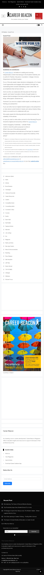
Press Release (8, 256)
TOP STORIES (8, 269)
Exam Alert (8, 219)
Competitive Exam (9, 203)
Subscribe (38, 16)
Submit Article (20, 1)
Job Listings (8, 233)
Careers (7, 199)
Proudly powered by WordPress (29, 569)
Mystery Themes (24, 571)
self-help (7, 262)
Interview (7, 229)
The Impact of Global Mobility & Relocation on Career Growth (19, 520)
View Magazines (12, 1)
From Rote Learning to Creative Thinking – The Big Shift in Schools (20, 516)
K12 (6, 236)
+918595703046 (15, 562)
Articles (7, 183)
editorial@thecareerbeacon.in (11, 159)
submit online (35, 161)
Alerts (6, 179)
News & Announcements (11, 249)
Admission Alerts (9, 176)
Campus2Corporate (10, 193)
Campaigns (8, 189)
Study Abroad (8, 266)
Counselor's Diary (9, 209)
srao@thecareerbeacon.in (9, 560)
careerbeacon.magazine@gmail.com (13, 161)
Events (7, 216)
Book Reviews (8, 186)
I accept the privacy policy (22, 535)
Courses (7, 213)
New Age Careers (9, 246)
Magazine (7, 239)
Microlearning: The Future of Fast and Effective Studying (17, 504)
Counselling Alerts (9, 206)
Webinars (7, 276)
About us (4, 1)
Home (5, 32)
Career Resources (9, 196)
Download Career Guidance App (33, 1)
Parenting (7, 252)
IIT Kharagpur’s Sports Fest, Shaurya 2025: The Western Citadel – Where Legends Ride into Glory (21, 512)
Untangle (7, 272)
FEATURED (8, 223)
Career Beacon (9, 72)
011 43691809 (24, 562)
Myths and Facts (9, 243)
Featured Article (9, 226)
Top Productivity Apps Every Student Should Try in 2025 (18, 507)
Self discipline (8, 259)
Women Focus (9, 279)
